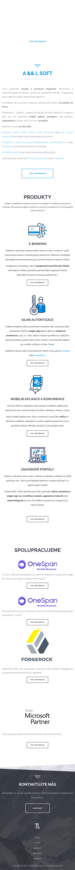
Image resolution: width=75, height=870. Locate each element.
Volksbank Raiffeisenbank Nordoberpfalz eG (45, 142)
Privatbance (7, 146)
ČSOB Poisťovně (45, 132)
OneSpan (33, 158)
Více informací (37, 41)
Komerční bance (10, 132)
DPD (17, 152)
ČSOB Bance (27, 132)
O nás (37, 838)
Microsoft (43, 158)
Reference (37, 853)
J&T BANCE (7, 152)
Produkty (38, 848)
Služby (38, 843)
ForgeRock (59, 158)
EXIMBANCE (8, 142)
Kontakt (37, 808)
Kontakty (37, 859)
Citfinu (18, 142)
